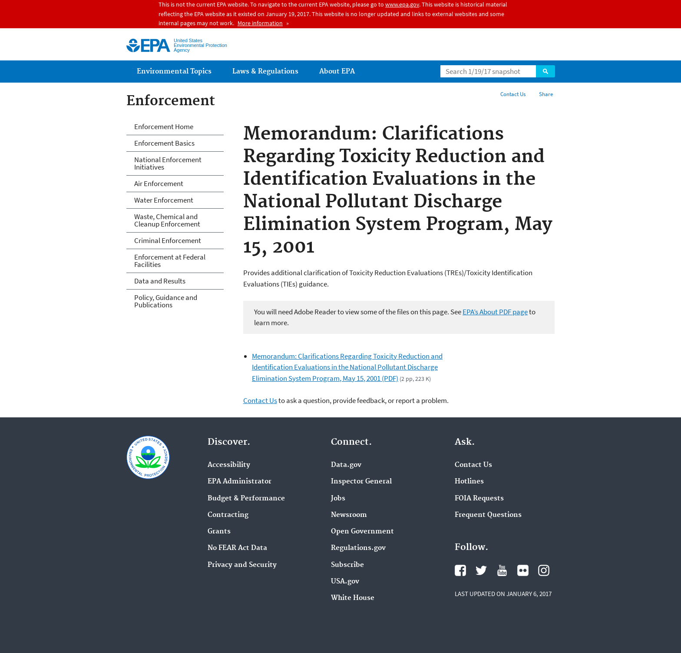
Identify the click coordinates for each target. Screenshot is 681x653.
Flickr (523, 570)
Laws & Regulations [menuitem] (265, 71)
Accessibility (229, 465)
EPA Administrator (239, 482)
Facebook (460, 570)
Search (545, 71)
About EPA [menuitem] (337, 71)
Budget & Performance (246, 499)
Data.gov (346, 465)
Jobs (338, 499)
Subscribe (347, 565)
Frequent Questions (488, 515)
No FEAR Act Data (237, 548)
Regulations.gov (358, 548)
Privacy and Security (242, 565)
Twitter (481, 570)
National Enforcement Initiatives (168, 163)
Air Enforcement (158, 183)
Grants (219, 532)
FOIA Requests (479, 499)
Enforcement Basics (164, 143)
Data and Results (159, 281)
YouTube (502, 570)
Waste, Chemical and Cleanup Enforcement (167, 220)
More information (260, 23)
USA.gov (345, 582)
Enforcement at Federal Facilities (169, 260)
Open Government (362, 532)
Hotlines (469, 482)
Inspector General (361, 482)
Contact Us (513, 94)
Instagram (543, 570)
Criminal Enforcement (167, 240)
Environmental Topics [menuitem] (174, 71)
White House (352, 598)
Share (546, 94)
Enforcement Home (163, 126)
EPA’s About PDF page (495, 312)
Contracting (228, 515)
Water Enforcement (163, 200)
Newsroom (349, 515)
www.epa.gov (402, 4)
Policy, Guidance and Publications (165, 301)
